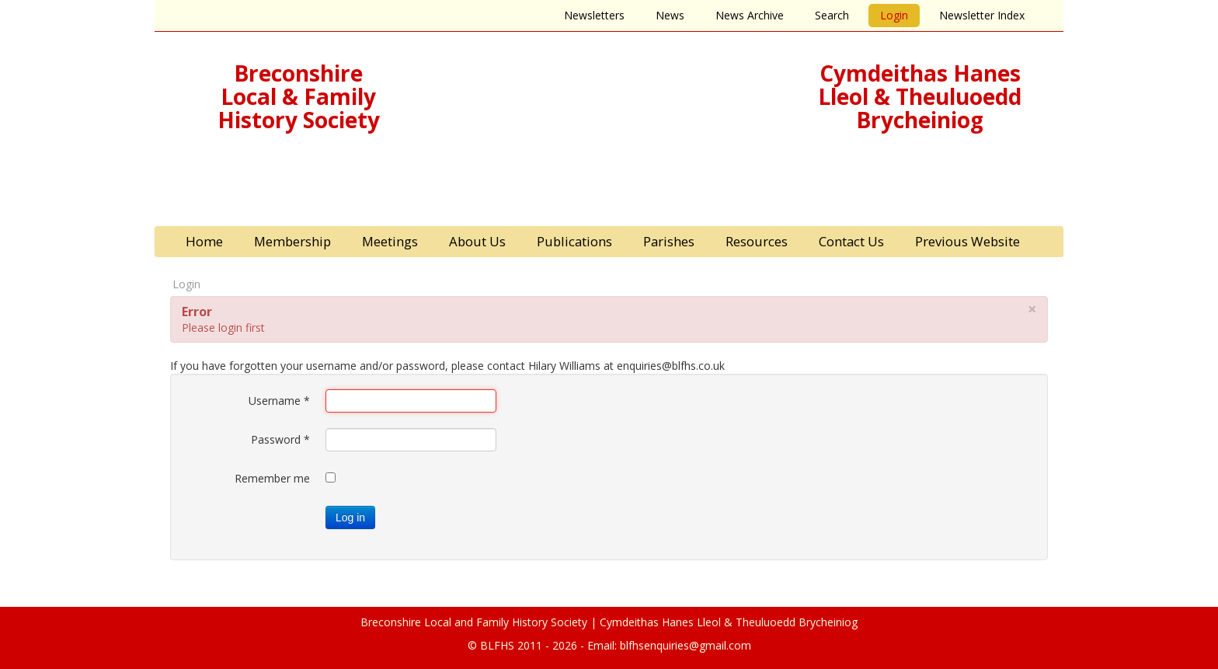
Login (894, 15)
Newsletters (594, 15)
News (670, 15)
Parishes (668, 241)
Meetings (390, 241)
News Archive (749, 15)
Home (204, 241)
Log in (350, 517)
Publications (574, 241)
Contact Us (851, 241)
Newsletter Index (982, 15)
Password (280, 439)
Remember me (272, 478)
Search (832, 15)
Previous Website (967, 241)
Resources (757, 241)
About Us (477, 241)
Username (279, 400)
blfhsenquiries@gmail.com (685, 645)
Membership (292, 241)
